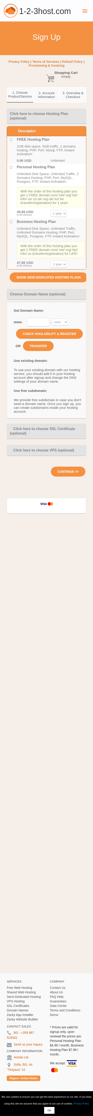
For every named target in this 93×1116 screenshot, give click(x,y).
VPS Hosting (16, 1001)
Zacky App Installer (20, 1015)
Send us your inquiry (28, 1044)
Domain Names (17, 1010)
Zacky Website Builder (22, 1019)
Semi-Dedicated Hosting (24, 997)
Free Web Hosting (19, 988)
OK (49, 1110)
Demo (54, 1015)
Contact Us (58, 988)
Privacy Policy (81, 1103)
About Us (56, 992)
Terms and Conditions (65, 1010)
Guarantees (58, 1001)
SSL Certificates (18, 1006)
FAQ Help (57, 997)
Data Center (58, 1006)
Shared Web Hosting (21, 992)
